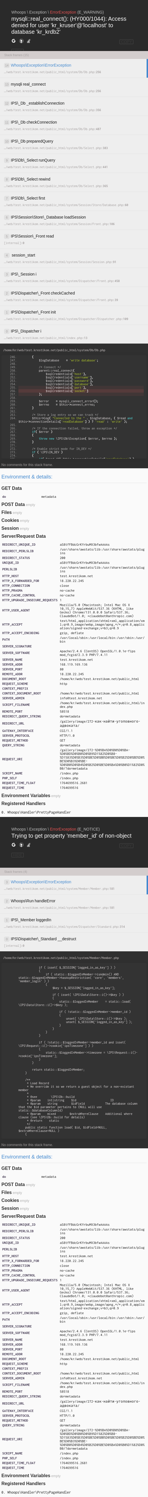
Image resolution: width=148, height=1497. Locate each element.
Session (10, 528)
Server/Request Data (23, 536)
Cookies (10, 520)
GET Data (11, 488)
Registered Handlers (23, 803)
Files (6, 512)
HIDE (17, 855)
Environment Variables (25, 795)
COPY (126, 42)
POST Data (13, 504)
